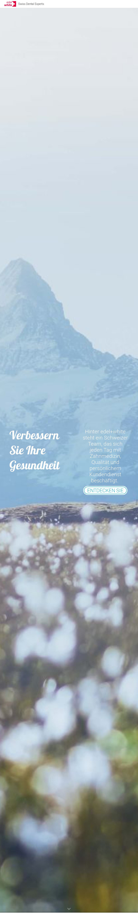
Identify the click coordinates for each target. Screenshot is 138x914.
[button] (69, 909)
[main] (37, 450)
